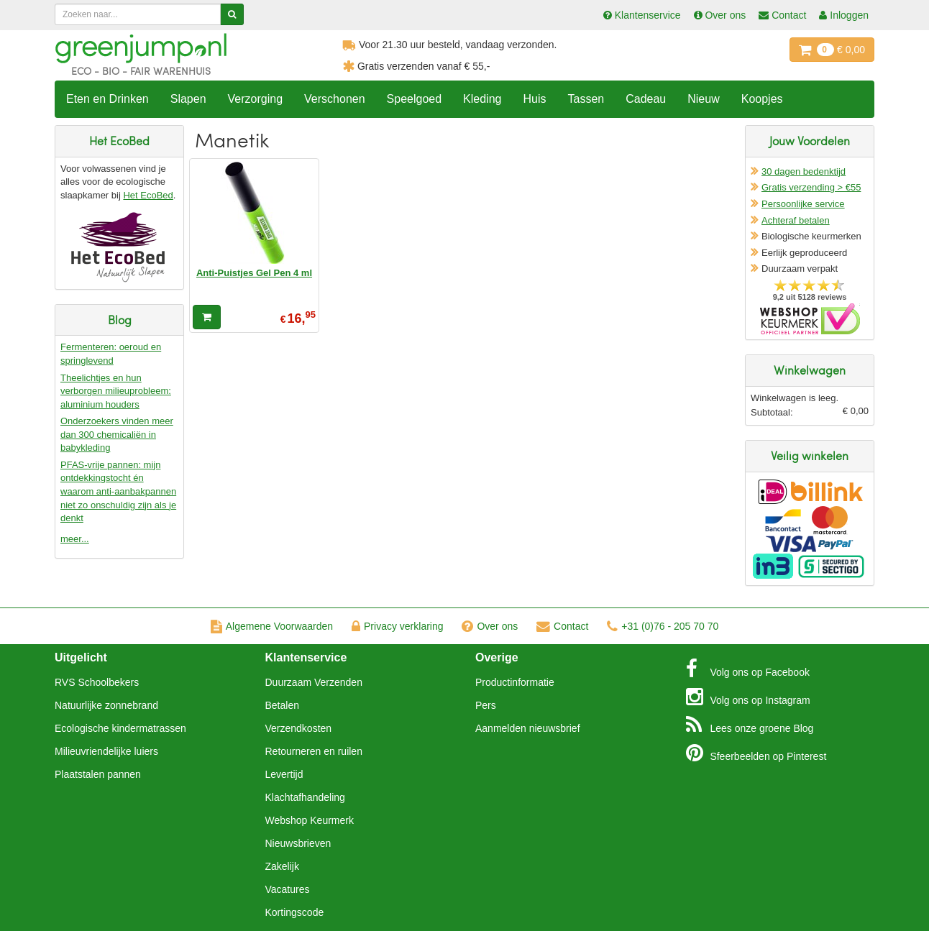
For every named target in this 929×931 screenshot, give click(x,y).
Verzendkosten (298, 728)
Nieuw (703, 99)
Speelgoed (414, 99)
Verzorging (255, 99)
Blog (750, 725)
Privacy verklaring (397, 626)
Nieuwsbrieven (298, 843)
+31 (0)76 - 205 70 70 (662, 626)
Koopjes (762, 99)
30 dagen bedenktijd (803, 171)
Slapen (188, 99)
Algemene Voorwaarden (272, 626)
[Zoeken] (232, 14)
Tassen (585, 99)
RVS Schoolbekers (97, 682)
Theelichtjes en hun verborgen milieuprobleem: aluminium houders (115, 391)
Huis (534, 99)
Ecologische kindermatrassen (120, 728)
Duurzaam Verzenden (313, 682)
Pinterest (756, 753)
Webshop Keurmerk (309, 820)
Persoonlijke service (803, 203)
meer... (74, 538)
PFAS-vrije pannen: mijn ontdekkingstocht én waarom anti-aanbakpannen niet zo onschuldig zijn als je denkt (118, 491)
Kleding (482, 99)
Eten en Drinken (107, 99)
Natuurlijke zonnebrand (106, 705)
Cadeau (646, 99)
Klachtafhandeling (305, 797)
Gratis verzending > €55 (811, 187)
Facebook (748, 669)
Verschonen (334, 99)
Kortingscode (294, 912)
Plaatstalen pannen (98, 774)
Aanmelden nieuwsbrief (527, 728)
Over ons (490, 626)
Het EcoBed (148, 195)
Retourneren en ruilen (313, 751)
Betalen (282, 705)
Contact (562, 626)
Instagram (748, 697)
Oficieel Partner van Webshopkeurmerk (810, 318)
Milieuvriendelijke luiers (106, 751)
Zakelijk (282, 866)
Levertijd (284, 774)
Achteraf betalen (795, 220)
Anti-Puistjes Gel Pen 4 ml (254, 272)
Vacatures (287, 889)
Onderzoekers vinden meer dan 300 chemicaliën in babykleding (116, 434)
